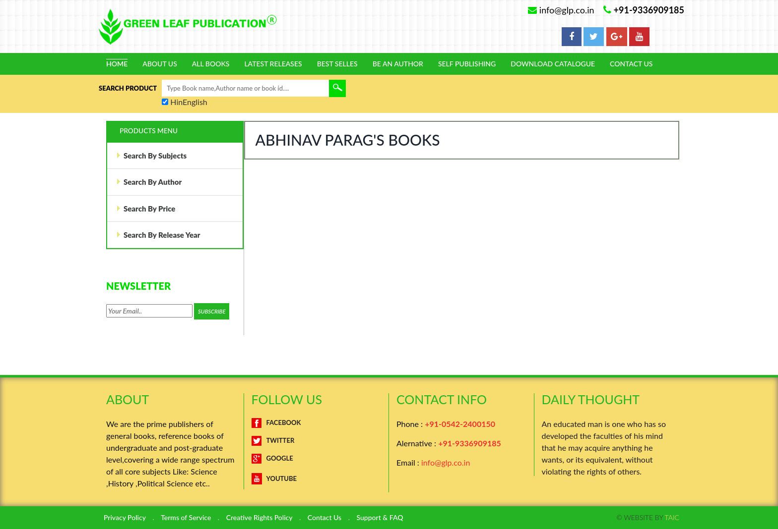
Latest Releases (273, 63)
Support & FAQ (380, 517)
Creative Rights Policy (259, 517)
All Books (211, 63)
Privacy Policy (125, 517)
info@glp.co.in (445, 462)
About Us (159, 63)
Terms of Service (186, 517)
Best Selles (337, 63)
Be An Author (398, 63)
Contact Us (631, 63)
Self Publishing (467, 63)
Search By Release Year (158, 234)
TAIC (672, 517)
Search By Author (149, 181)
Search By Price (146, 208)
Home (117, 63)
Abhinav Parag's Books (348, 140)
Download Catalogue (553, 63)
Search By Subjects (151, 155)
